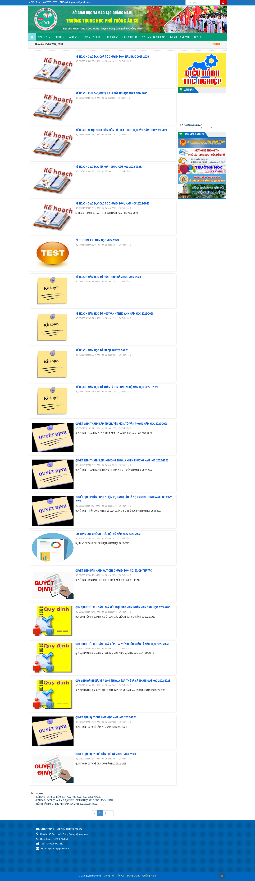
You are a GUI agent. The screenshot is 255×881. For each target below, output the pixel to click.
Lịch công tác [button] (130, 37)
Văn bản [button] (74, 38)
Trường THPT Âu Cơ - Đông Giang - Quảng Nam (128, 875)
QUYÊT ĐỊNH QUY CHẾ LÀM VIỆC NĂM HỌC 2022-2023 (105, 717)
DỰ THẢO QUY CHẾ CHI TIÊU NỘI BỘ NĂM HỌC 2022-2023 (107, 534)
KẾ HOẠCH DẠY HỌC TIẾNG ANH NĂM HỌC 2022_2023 (68, 796)
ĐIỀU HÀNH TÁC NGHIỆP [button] (153, 37)
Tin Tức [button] (59, 38)
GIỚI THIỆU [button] (44, 38)
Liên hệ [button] (198, 37)
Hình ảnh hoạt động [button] (179, 37)
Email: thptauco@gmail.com (76, 2)
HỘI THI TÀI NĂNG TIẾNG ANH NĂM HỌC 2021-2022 (67, 803)
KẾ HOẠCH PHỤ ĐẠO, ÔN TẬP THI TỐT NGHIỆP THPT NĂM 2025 (111, 93)
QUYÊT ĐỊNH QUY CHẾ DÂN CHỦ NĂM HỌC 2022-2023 (105, 754)
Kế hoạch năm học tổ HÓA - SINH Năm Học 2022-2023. (108, 277)
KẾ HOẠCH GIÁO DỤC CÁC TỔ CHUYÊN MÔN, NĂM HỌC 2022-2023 (112, 203)
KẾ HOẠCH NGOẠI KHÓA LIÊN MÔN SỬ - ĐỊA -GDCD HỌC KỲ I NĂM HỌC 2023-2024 (121, 130)
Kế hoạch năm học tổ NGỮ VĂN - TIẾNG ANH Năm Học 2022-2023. (114, 313)
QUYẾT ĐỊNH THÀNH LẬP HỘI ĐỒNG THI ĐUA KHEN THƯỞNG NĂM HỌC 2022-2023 (121, 460)
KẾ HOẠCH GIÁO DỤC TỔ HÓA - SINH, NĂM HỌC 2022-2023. (108, 166)
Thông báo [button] (112, 37)
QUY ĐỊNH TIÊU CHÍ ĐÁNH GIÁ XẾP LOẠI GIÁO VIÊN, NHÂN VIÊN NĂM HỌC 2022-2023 (122, 607)
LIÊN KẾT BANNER (194, 134)
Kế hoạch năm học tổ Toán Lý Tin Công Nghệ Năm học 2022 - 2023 (116, 387)
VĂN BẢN (189, 89)
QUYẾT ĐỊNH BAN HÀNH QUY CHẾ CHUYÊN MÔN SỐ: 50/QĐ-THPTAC (113, 570)
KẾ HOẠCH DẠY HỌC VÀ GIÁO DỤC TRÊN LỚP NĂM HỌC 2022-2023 (74, 800)
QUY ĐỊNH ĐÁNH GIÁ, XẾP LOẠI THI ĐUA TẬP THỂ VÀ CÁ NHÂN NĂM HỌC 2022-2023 (122, 680)
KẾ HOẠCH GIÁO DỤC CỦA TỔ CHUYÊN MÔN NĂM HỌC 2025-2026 (112, 56)
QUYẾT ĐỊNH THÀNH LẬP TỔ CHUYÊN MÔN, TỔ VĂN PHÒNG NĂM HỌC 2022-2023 (121, 423)
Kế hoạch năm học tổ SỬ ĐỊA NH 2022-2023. (102, 350)
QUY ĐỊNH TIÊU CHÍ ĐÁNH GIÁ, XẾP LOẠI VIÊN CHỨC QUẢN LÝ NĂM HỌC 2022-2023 (122, 644)
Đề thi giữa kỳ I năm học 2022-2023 (97, 240)
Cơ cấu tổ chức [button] (93, 38)
